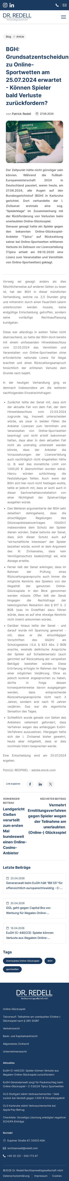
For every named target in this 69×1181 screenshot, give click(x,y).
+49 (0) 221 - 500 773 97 (20, 1155)
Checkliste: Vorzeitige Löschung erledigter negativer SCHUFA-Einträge (34, 1119)
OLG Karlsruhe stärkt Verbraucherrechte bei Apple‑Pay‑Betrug (29, 1107)
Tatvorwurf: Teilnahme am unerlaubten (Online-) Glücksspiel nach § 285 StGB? (31, 1018)
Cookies (57, 1175)
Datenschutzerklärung (16, 1175)
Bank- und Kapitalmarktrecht (20, 1036)
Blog (8, 36)
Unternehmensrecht (15, 1051)
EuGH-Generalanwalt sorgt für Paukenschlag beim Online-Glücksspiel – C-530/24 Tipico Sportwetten (33, 1084)
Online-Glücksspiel (14, 1009)
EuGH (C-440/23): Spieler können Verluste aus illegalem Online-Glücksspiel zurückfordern (31, 1072)
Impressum (40, 1175)
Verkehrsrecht (11, 1028)
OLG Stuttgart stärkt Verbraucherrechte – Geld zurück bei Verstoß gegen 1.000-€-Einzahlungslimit (34, 1096)
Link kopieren (13, 783)
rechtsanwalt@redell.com (20, 1148)
